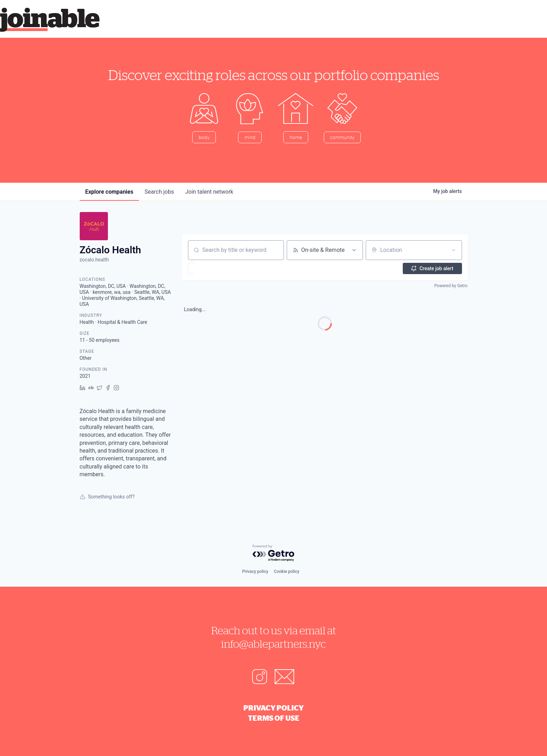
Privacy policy (255, 571)
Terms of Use (273, 718)
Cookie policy (286, 571)
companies (109, 191)
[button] (211, 268)
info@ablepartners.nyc (273, 643)
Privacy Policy (273, 707)
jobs (159, 191)
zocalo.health (94, 259)
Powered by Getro (450, 285)
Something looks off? (107, 497)
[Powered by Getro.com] (274, 553)
